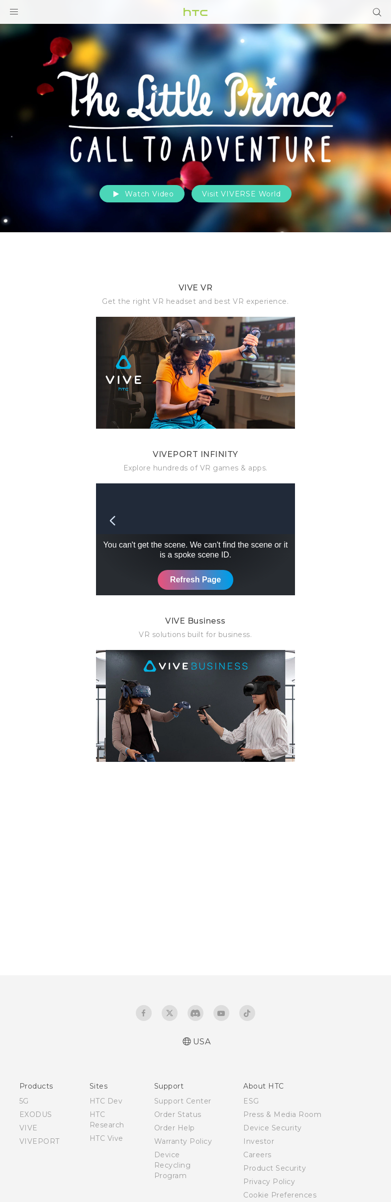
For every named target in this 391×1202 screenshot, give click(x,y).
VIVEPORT (39, 1141)
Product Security (274, 1168)
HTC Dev (106, 1101)
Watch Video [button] (142, 193)
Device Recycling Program (172, 1165)
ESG (251, 1101)
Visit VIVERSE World (241, 193)
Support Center (182, 1101)
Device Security (272, 1127)
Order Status (177, 1114)
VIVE (28, 1127)
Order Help (174, 1127)
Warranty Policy (183, 1141)
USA (202, 1041)
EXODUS (35, 1114)
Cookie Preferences (279, 1195)
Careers (257, 1154)
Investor (258, 1141)
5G (24, 1101)
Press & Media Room (282, 1114)
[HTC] (195, 12)
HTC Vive (106, 1138)
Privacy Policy (269, 1181)
